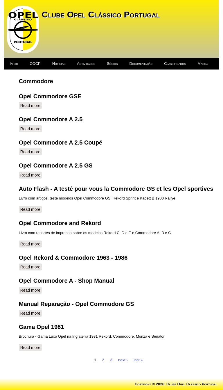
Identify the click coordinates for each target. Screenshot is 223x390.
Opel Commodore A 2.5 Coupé (60, 142)
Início (14, 63)
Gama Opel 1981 (41, 327)
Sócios (112, 63)
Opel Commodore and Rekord (60, 223)
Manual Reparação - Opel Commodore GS (76, 304)
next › (123, 359)
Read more (31, 105)
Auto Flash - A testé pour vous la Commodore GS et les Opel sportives (116, 189)
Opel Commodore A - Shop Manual (66, 280)
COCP (35, 63)
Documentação (140, 63)
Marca (202, 63)
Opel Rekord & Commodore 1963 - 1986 (73, 257)
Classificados (175, 63)
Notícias (58, 63)
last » (138, 359)
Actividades (86, 63)
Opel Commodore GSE (50, 96)
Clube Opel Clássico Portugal (101, 14)
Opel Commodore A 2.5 (51, 119)
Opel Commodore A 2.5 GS (56, 165)
